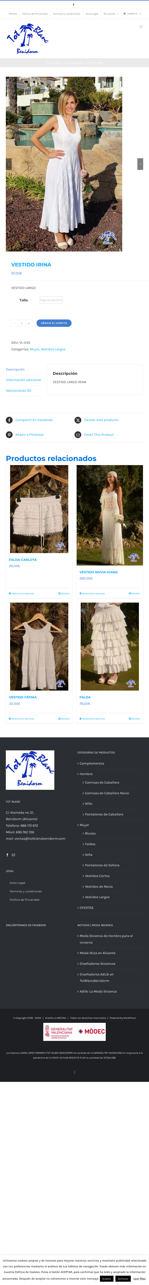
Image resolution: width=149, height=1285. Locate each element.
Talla (23, 300)
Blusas (90, 833)
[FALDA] (110, 647)
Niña (88, 855)
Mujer (34, 349)
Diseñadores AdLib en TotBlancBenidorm (97, 977)
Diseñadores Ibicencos (97, 963)
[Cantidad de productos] (21, 323)
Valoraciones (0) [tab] (18, 390)
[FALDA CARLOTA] (39, 509)
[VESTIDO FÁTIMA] (39, 647)
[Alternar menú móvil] (141, 27)
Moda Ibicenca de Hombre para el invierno (106, 939)
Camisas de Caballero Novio (107, 793)
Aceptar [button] (106, 1278)
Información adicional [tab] (23, 380)
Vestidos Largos (53, 349)
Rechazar (123, 1278)
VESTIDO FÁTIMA (23, 697)
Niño (88, 803)
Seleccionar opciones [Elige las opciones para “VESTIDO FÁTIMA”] (23, 718)
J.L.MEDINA (60, 1017)
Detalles (65, 593)
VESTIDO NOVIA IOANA (99, 572)
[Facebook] (7, 854)
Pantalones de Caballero (104, 814)
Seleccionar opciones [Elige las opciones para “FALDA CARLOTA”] (23, 593)
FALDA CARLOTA (23, 560)
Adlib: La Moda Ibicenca (98, 991)
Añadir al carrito (54, 323)
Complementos (92, 763)
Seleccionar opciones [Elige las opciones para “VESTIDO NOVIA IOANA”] (93, 593)
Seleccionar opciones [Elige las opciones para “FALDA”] (93, 718)
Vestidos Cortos (97, 876)
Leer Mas (139, 1278)
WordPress (129, 1017)
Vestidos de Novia (99, 886)
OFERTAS (87, 908)
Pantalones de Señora (102, 865)
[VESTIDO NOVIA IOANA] (110, 515)
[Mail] (13, 854)
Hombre (86, 774)
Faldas (90, 844)
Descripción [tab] (15, 369)
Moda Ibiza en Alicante (97, 953)
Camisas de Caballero (102, 782)
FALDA (85, 697)
